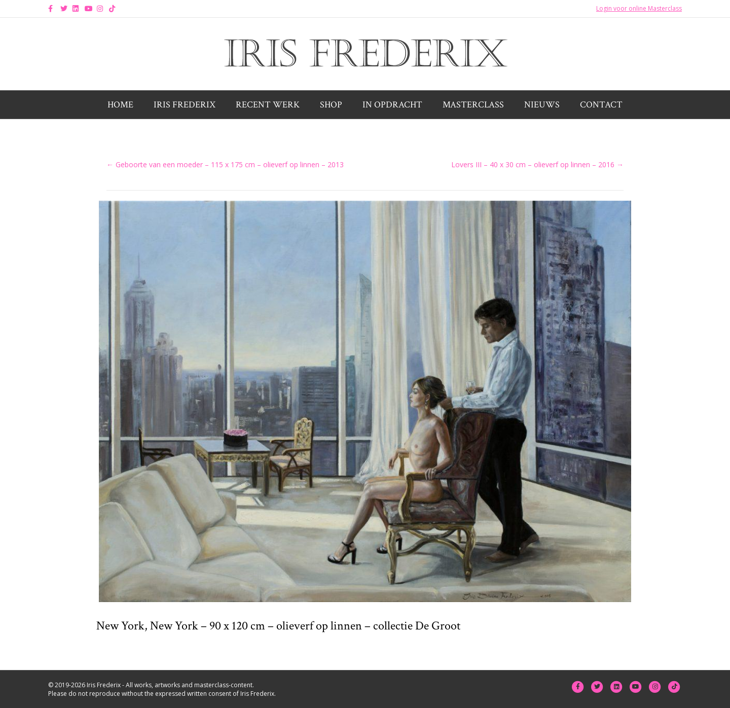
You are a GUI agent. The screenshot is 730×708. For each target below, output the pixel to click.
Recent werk (268, 104)
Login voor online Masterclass (639, 8)
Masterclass (473, 104)
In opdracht (392, 104)
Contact (601, 104)
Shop (331, 104)
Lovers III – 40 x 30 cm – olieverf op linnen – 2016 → (537, 164)
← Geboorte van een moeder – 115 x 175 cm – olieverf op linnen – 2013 (225, 164)
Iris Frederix (184, 104)
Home (120, 104)
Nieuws (542, 104)
